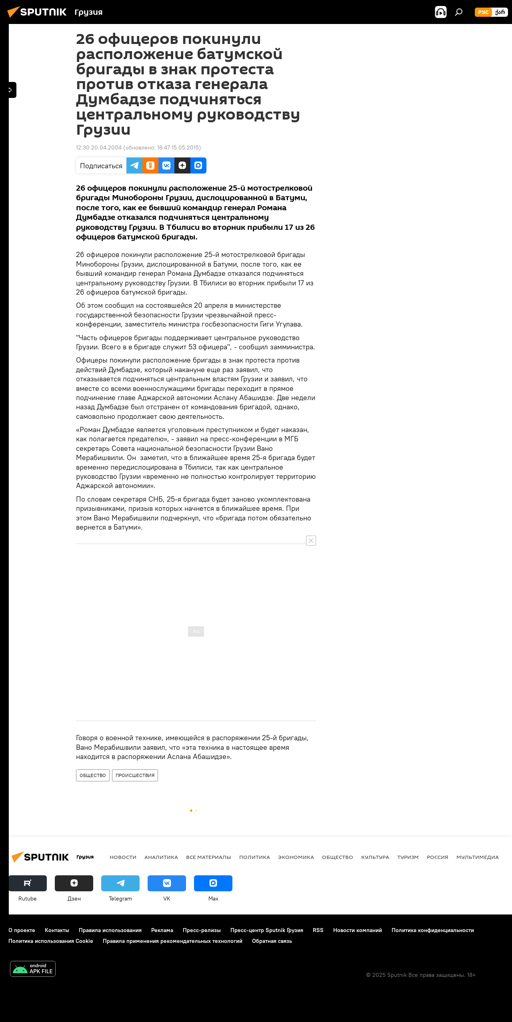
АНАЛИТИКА (161, 857)
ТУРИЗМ (408, 857)
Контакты (57, 930)
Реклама (162, 930)
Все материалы (208, 857)
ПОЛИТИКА (254, 857)
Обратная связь (272, 940)
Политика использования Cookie (50, 940)
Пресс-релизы (202, 930)
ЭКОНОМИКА (296, 857)
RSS (318, 930)
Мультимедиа (477, 857)
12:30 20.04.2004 (99, 147)
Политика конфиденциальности (433, 930)
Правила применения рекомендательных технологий (172, 940)
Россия (437, 857)
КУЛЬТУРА (375, 857)
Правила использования (110, 930)
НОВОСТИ (123, 857)
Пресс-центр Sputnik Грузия (266, 930)
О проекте (21, 930)
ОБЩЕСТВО (93, 775)
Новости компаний (357, 930)
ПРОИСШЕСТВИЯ (135, 775)
